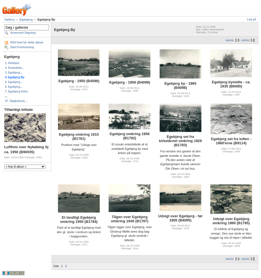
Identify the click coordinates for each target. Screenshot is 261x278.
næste (230, 40)
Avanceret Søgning (23, 32)
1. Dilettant (12, 63)
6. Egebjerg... (13, 86)
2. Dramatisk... (14, 67)
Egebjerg (26, 19)
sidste (245, 40)
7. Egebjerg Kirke (16, 91)
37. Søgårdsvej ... (16, 101)
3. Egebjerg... (13, 72)
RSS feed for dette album (26, 42)
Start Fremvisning (22, 47)
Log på (251, 19)
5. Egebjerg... (13, 82)
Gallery (9, 19)
